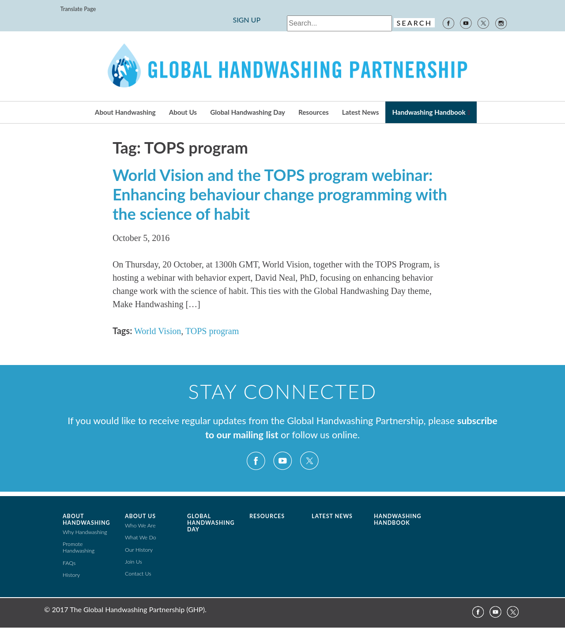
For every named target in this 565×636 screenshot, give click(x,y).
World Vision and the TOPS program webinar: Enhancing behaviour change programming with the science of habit (280, 194)
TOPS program (212, 331)
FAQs (69, 563)
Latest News (360, 112)
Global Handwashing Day (247, 112)
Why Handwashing (85, 532)
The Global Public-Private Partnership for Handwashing (282, 66)
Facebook (448, 22)
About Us (183, 112)
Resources (313, 112)
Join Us (133, 561)
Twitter (483, 22)
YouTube (466, 22)
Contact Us (138, 573)
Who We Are (140, 525)
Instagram (501, 22)
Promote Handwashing (78, 547)
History (71, 575)
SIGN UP (246, 19)
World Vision (157, 331)
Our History (139, 549)
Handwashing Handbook (428, 112)
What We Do (140, 537)
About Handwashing (125, 112)
